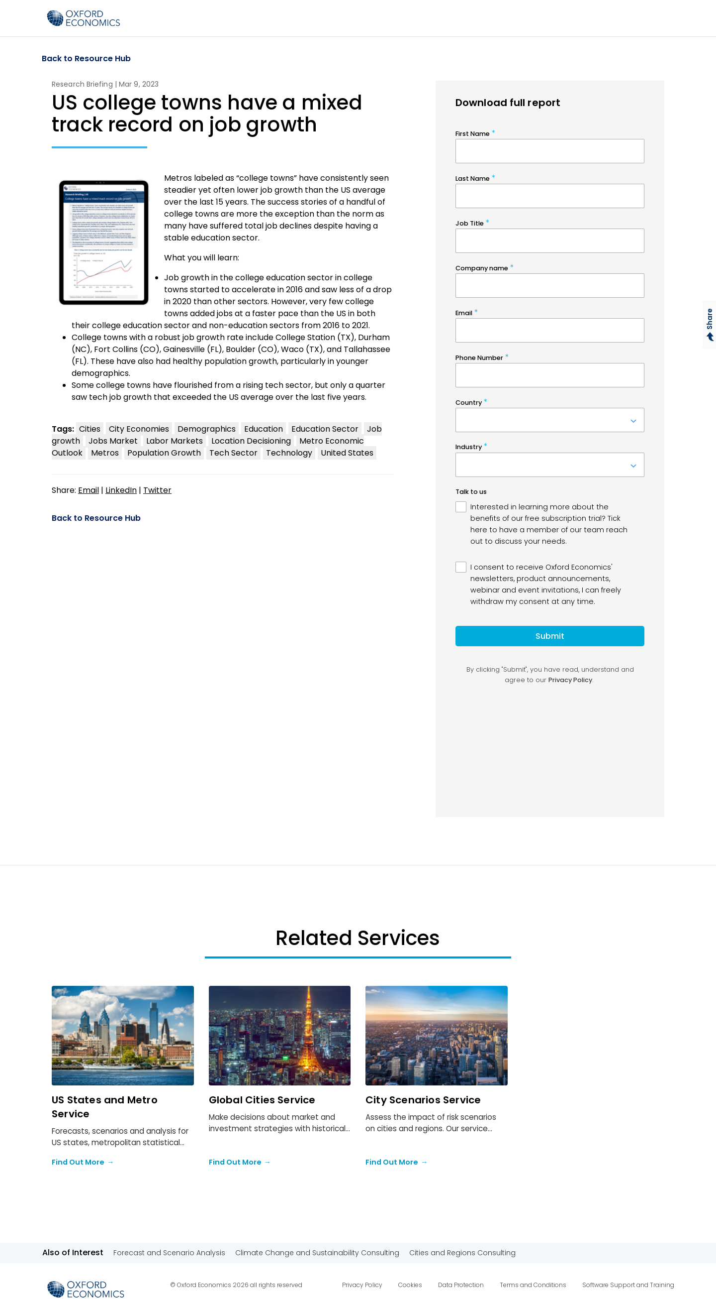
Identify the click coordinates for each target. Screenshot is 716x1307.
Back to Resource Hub (86, 59)
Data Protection (461, 1285)
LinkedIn (121, 490)
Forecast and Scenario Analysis (169, 1253)
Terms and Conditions (533, 1285)
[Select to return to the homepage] (83, 18)
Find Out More (83, 1162)
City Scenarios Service (423, 1100)
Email (88, 490)
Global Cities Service (262, 1100)
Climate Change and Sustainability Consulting (317, 1253)
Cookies (410, 1285)
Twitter (157, 490)
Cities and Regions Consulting (462, 1253)
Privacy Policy (362, 1285)
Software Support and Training (628, 1285)
